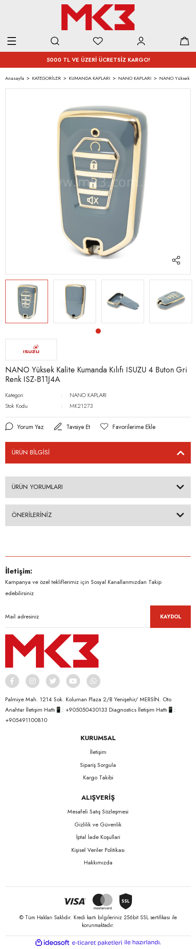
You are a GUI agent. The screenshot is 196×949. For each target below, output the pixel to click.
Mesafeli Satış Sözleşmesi (98, 811)
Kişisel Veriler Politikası (98, 850)
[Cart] (184, 41)
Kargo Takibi (98, 777)
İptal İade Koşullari (98, 837)
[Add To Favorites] (127, 427)
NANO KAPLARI (88, 395)
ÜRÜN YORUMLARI (37, 487)
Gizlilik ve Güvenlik (98, 824)
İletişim (98, 752)
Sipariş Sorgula (98, 765)
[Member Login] (141, 41)
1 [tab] (98, 331)
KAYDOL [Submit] (170, 617)
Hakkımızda (98, 862)
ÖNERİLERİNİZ (32, 515)
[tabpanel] (27, 301)
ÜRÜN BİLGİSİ (31, 452)
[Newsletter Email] (98, 616)
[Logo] (97, 17)
